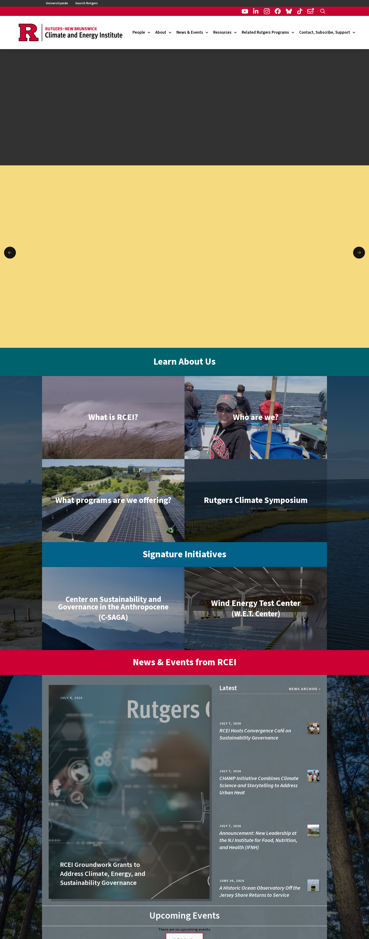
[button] (323, 11)
